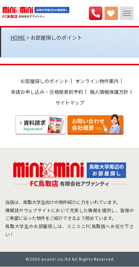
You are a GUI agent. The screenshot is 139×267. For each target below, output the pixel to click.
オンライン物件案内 (97, 81)
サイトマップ (69, 102)
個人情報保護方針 (109, 91)
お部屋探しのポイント (44, 81)
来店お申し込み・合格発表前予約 (47, 91)
